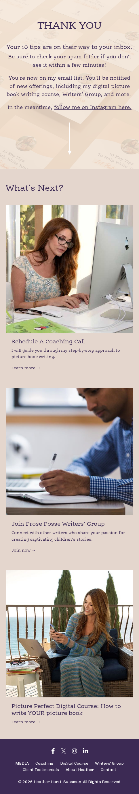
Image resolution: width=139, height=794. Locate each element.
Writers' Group (109, 763)
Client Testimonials (41, 769)
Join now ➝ (23, 550)
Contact (108, 769)
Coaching (44, 763)
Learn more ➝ (26, 368)
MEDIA (22, 763)
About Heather (80, 769)
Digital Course (74, 763)
